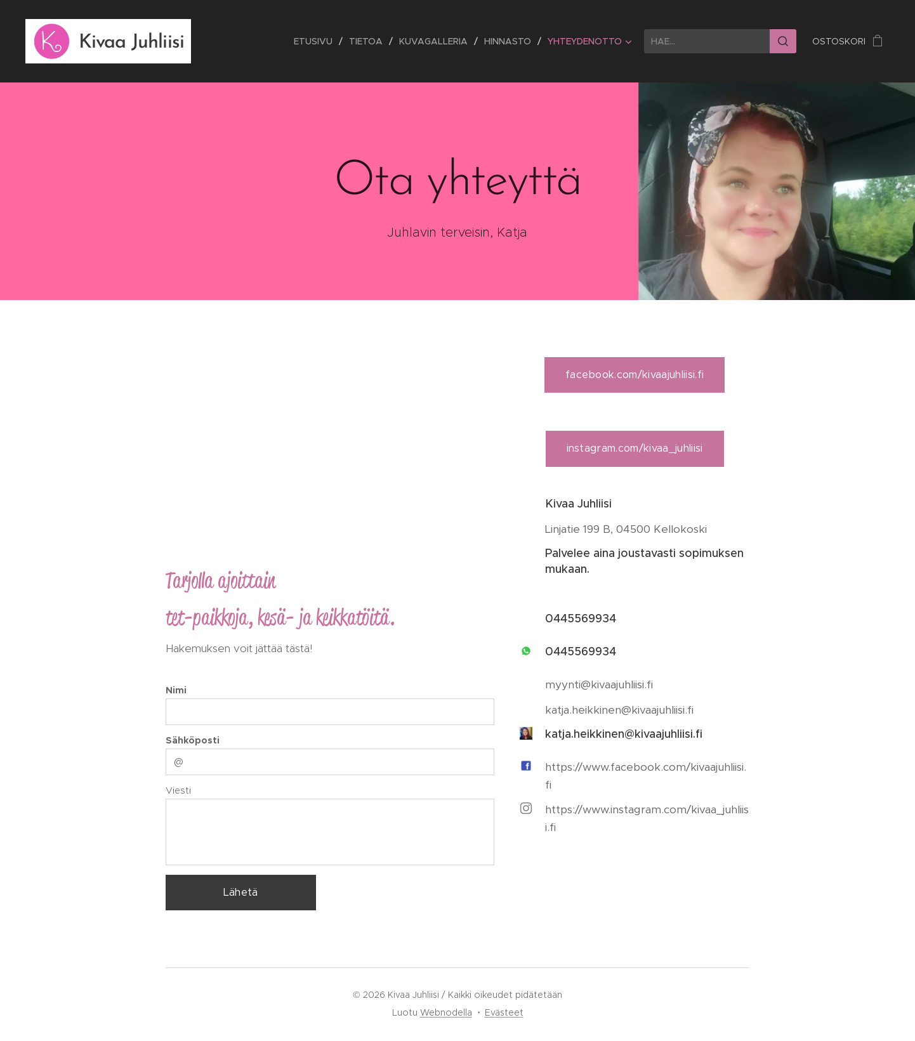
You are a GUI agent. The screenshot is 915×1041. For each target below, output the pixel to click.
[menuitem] (317, 41)
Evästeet (504, 1012)
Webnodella (446, 1012)
